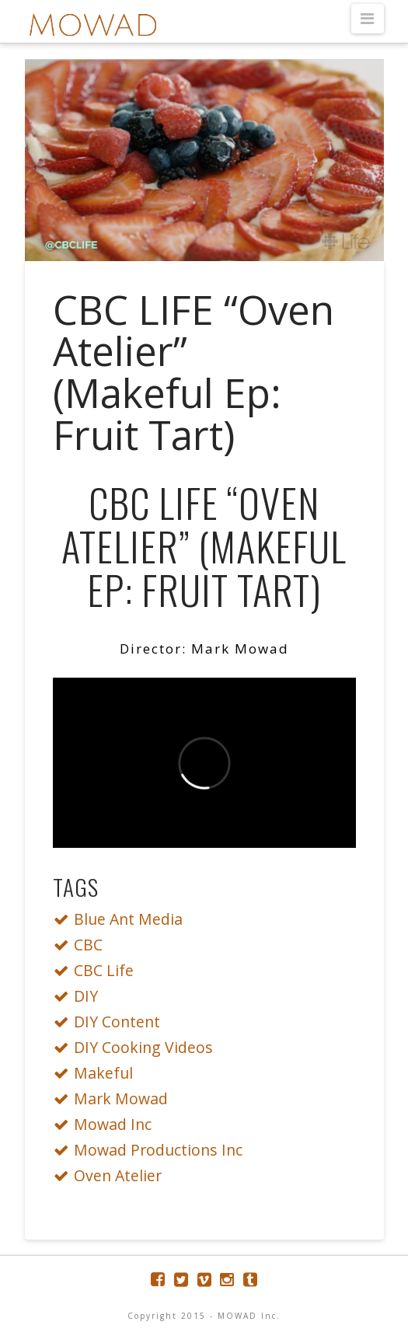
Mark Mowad (115, 1098)
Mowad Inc (106, 1124)
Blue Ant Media (122, 918)
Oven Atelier (111, 1175)
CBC (82, 944)
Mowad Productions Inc (152, 1149)
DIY (80, 995)
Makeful (97, 1072)
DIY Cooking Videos (137, 1047)
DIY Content (111, 1021)
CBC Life (97, 970)
